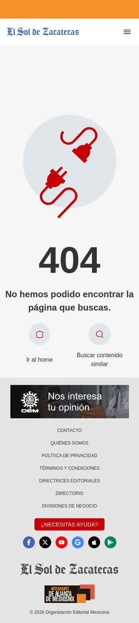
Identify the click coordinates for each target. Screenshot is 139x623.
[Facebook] (29, 542)
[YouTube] (61, 542)
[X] (45, 542)
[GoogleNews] (78, 542)
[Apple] (94, 542)
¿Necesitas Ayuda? (69, 524)
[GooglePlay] (110, 542)
